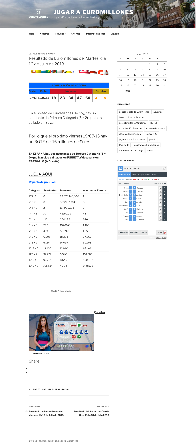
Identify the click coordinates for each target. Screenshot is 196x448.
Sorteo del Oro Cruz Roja (131, 150)
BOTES (37, 389)
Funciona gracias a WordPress (63, 440)
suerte (150, 150)
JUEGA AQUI (40, 174)
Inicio (31, 33)
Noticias (47, 389)
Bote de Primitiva (136, 117)
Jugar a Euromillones (94, 12)
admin (51, 54)
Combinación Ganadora (130, 128)
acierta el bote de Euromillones (134, 111)
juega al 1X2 (151, 134)
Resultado (124, 145)
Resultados (62, 389)
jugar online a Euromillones (132, 139)
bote (121, 117)
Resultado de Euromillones (146, 145)
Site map (75, 33)
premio (152, 139)
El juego (115, 33)
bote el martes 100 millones (132, 123)
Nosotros (44, 33)
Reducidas (60, 33)
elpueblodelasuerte (155, 128)
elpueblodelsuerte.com (130, 134)
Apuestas (157, 111)
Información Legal (95, 33)
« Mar (127, 90)
